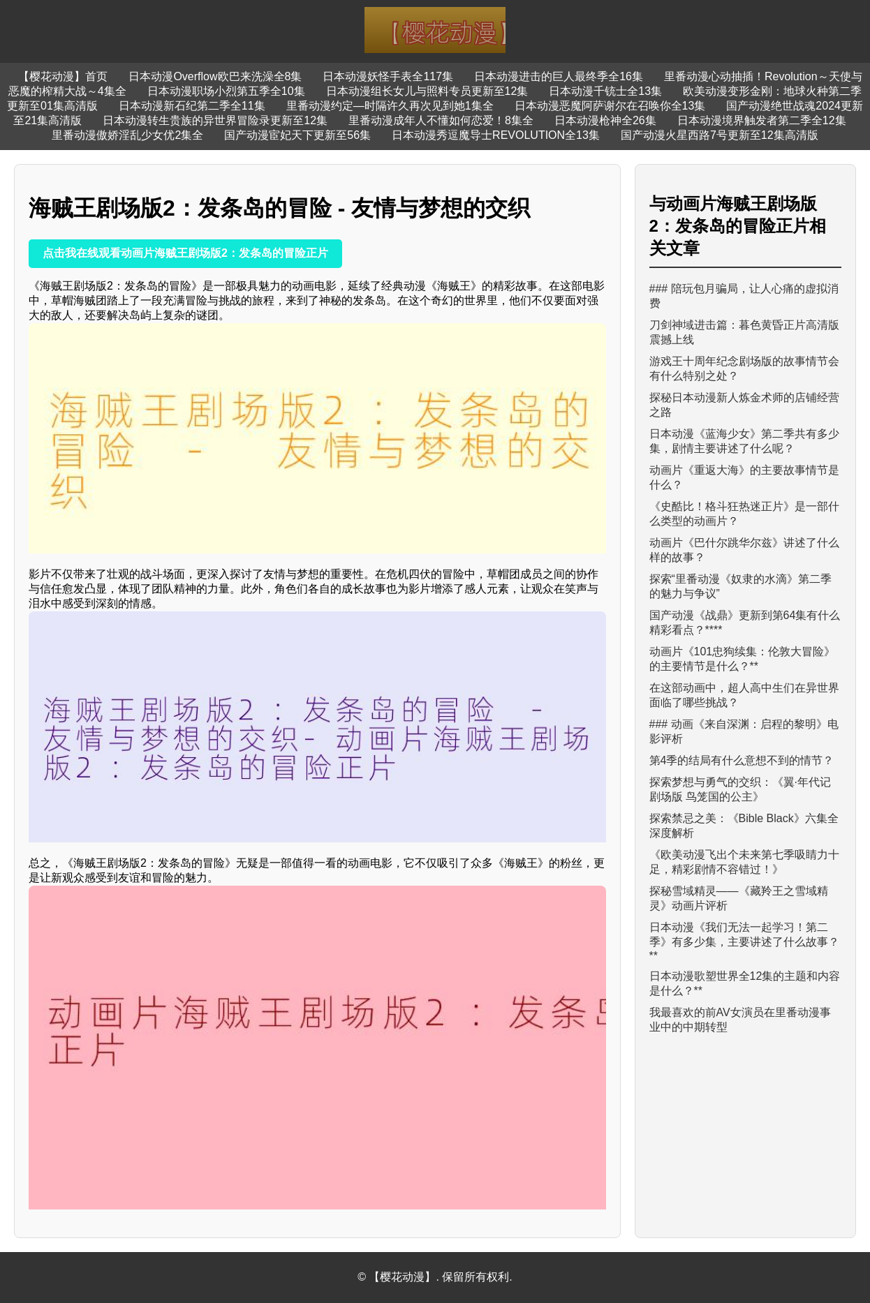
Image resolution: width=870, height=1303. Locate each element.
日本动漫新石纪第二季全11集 (192, 106)
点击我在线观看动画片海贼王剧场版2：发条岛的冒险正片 (185, 253)
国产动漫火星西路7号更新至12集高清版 (719, 135)
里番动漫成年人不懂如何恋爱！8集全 (440, 120)
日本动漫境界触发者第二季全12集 (761, 120)
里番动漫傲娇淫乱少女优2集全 (127, 135)
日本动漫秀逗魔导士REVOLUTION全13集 (496, 135)
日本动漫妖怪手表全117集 (388, 76)
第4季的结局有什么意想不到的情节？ (741, 760)
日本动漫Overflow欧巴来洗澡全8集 (215, 76)
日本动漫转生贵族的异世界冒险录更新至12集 (215, 120)
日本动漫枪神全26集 (605, 120)
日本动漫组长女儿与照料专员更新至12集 (427, 91)
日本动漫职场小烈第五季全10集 (226, 91)
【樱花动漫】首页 (63, 76)
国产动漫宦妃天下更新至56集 (297, 135)
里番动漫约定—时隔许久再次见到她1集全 (390, 106)
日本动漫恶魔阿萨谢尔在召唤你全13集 (610, 106)
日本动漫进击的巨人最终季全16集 (558, 76)
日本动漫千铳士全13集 (605, 91)
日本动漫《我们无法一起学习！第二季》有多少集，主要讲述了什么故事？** (744, 941)
